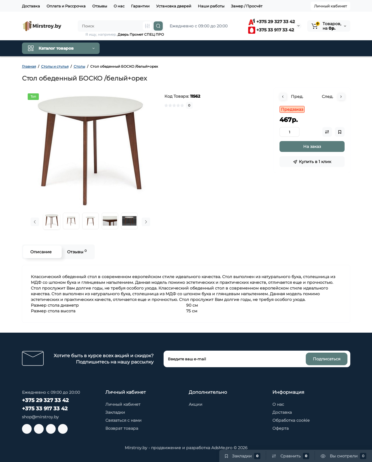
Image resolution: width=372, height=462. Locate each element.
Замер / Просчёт (246, 6)
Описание (41, 251)
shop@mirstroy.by (40, 416)
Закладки (115, 412)
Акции (195, 404)
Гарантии (140, 6)
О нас (119, 6)
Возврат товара (121, 428)
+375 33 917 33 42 (271, 30)
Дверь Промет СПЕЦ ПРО (141, 34)
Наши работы (211, 6)
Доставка (31, 6)
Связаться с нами (123, 420)
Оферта (280, 428)
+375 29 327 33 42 (271, 21)
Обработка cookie (290, 420)
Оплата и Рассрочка (66, 6)
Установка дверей (173, 6)
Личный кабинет (330, 6)
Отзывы (99, 6)
